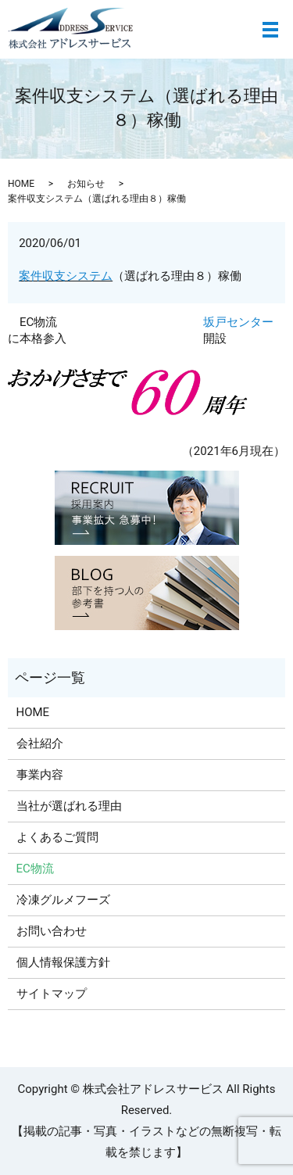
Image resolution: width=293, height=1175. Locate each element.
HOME (21, 183)
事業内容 (39, 775)
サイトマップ (51, 994)
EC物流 (38, 322)
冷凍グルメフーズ (63, 900)
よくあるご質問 (57, 837)
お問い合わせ (51, 931)
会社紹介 (39, 743)
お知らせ (86, 183)
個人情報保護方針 (63, 962)
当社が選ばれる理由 (69, 806)
